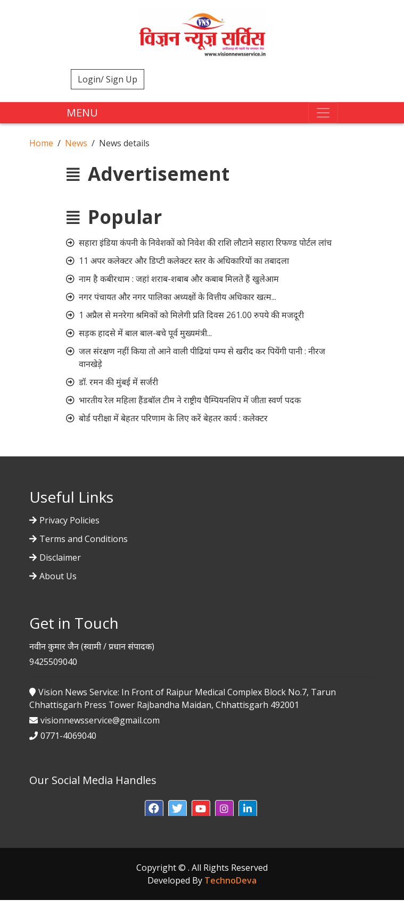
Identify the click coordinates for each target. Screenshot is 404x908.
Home (41, 143)
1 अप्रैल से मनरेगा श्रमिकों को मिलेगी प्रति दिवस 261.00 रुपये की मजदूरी (191, 315)
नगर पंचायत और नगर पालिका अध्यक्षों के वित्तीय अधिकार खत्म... (177, 297)
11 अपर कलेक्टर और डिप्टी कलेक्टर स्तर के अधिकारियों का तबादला (184, 260)
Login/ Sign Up (107, 79)
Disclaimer (60, 557)
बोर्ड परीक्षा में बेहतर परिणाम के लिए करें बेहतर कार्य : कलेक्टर (173, 418)
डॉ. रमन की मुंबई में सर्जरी (118, 382)
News (76, 143)
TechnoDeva (230, 880)
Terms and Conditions (83, 539)
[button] (154, 809)
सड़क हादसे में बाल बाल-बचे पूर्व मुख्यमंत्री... (145, 333)
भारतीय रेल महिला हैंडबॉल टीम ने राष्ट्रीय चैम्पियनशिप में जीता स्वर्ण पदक (190, 400)
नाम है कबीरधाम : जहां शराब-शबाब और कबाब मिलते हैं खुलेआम (179, 279)
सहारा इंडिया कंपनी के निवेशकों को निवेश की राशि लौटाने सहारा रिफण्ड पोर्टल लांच (205, 242)
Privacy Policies (69, 520)
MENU (82, 112)
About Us (58, 576)
